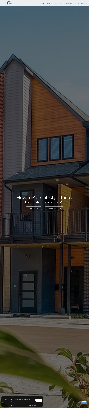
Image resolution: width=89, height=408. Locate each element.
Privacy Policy (32, 405)
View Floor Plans (34, 208)
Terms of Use (12, 405)
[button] (88, 394)
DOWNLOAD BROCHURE (54, 208)
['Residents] (84, 3)
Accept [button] (39, 400)
